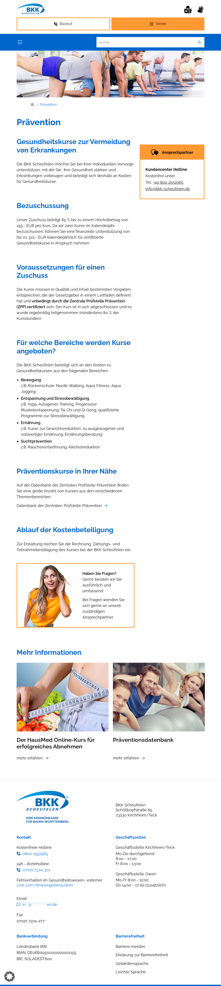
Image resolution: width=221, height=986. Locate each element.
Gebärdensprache (132, 963)
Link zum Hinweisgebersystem (45, 885)
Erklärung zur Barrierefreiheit (142, 955)
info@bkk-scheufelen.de (167, 189)
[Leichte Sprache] (187, 9)
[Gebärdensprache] (200, 9)
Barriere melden (130, 946)
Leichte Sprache (131, 972)
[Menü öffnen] (20, 42)
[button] (9, 976)
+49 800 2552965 (168, 182)
